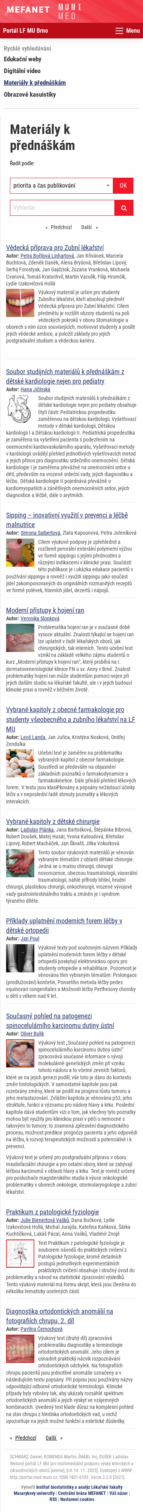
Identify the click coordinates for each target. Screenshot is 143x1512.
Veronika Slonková (40, 618)
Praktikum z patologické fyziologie (52, 1212)
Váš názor (118, 1493)
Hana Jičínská (35, 389)
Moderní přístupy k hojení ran (45, 610)
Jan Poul (30, 938)
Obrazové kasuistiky (30, 94)
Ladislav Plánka (37, 830)
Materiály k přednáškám (35, 82)
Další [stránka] (91, 226)
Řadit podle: (22, 163)
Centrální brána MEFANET (82, 1493)
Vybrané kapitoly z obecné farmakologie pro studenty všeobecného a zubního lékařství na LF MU (70, 719)
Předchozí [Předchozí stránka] (63, 226)
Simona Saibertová (40, 533)
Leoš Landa (33, 737)
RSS (53, 1499)
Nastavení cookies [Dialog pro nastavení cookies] (77, 1499)
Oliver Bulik (32, 1034)
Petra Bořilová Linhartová (47, 256)
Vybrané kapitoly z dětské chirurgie (53, 821)
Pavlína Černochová (42, 1329)
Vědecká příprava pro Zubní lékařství (55, 248)
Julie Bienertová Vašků (45, 1220)
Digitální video (22, 71)
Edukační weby (23, 59)
